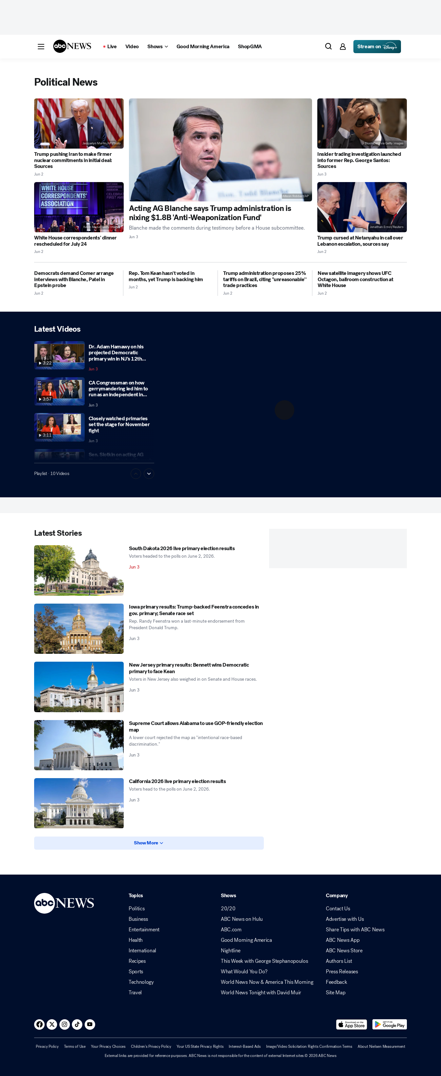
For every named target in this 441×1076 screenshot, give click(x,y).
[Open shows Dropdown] (157, 46)
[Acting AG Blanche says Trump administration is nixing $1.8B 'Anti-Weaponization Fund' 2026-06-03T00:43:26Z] (220, 149)
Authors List (339, 961)
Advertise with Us (345, 919)
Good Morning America (246, 940)
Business (138, 919)
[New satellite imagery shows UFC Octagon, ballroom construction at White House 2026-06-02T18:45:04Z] (362, 279)
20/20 (228, 908)
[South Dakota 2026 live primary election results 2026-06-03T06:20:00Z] (79, 570)
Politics (136, 908)
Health (136, 940)
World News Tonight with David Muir (261, 992)
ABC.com (231, 929)
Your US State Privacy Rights (200, 1046)
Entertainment (144, 929)
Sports (136, 971)
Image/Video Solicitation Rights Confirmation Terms (309, 1046)
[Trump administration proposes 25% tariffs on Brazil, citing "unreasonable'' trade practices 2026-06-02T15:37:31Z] (265, 279)
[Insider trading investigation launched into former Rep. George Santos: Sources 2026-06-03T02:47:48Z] (362, 123)
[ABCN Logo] (72, 46)
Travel (135, 992)
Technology (141, 982)
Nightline (231, 950)
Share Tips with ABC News (355, 929)
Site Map (335, 992)
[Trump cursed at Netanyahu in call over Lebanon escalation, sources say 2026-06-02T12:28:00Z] (362, 207)
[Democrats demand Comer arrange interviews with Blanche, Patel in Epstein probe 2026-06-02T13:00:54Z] (76, 279)
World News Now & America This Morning (267, 982)
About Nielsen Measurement (381, 1046)
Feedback (336, 982)
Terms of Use (75, 1046)
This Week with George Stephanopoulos (264, 961)
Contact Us (338, 908)
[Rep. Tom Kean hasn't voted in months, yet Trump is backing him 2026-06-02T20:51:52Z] (170, 276)
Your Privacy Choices (108, 1046)
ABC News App (342, 940)
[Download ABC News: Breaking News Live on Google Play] (389, 1024)
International (142, 950)
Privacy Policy (47, 1046)
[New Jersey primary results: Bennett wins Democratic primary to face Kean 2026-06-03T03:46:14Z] (79, 687)
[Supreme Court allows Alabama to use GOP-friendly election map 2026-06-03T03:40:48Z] (79, 745)
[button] (41, 46)
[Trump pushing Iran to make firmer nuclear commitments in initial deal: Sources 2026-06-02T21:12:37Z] (79, 123)
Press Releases (342, 971)
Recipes (137, 961)
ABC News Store (344, 950)
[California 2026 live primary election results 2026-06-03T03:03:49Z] (79, 803)
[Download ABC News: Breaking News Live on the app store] (352, 1024)
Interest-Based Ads (245, 1046)
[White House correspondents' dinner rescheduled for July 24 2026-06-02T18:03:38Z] (79, 207)
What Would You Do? (244, 971)
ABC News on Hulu (242, 919)
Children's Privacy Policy (151, 1046)
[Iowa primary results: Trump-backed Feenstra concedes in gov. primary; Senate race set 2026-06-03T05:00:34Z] (79, 629)
